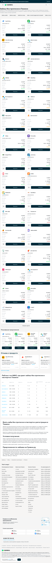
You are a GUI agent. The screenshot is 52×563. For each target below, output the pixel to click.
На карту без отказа (6, 475)
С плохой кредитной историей (8, 490)
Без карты (30, 473)
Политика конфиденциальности (8, 547)
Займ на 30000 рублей (45, 471)
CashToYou (4, 407)
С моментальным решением (34, 481)
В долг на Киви (18, 506)
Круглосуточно (18, 483)
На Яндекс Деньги (19, 475)
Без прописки (31, 498)
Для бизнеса (30, 500)
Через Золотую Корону (33, 486)
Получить (15, 34)
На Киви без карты (19, 481)
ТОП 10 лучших (5, 498)
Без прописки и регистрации (17, 459)
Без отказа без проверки (7, 477)
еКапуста (4, 385)
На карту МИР (31, 488)
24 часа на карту (18, 500)
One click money (9, 356)
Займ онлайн (5, 15)
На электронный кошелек (33, 496)
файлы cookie (14, 555)
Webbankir (4, 398)
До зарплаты (4, 404)
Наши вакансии (39, 547)
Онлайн (3, 473)
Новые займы (5, 504)
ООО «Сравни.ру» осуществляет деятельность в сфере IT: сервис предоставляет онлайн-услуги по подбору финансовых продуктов (25, 552)
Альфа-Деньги (28, 356)
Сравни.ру (4, 459)
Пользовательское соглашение (34, 545)
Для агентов (25, 545)
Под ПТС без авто (31, 475)
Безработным (18, 492)
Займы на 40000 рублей (46, 486)
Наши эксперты (32, 547)
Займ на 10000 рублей (45, 479)
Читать (12, 364)
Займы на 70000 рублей (46, 492)
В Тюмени (25, 459)
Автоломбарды (5, 508)
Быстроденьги (5, 388)
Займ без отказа (21, 15)
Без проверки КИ (5, 500)
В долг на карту (5, 506)
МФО (29, 502)
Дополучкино (5, 395)
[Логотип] (26, 550)
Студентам (30, 508)
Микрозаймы (4, 479)
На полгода (30, 506)
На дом (29, 504)
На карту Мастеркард (32, 490)
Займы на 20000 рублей (46, 483)
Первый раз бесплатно (33, 492)
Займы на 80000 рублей (46, 494)
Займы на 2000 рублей (45, 481)
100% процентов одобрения (21, 477)
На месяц (30, 510)
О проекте (4, 545)
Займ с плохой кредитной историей (35, 15)
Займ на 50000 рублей (45, 475)
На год (16, 504)
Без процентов (5, 483)
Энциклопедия (19, 547)
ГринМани (4, 401)
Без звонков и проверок (33, 469)
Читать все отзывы (5, 370)
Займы (8, 459)
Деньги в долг (5, 492)
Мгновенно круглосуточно (7, 486)
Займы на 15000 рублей (46, 484)
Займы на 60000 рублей (46, 490)
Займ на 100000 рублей (46, 469)
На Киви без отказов (19, 473)
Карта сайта (25, 547)
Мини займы (31, 479)
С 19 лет (30, 512)
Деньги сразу (5, 414)
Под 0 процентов (5, 496)
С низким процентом (32, 494)
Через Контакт (31, 471)
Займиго (3, 392)
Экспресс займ (5, 494)
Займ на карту (13, 15)
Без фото (17, 494)
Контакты (9, 545)
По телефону (30, 477)
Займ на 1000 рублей (45, 473)
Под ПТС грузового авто (33, 484)
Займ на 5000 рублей (45, 477)
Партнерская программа (17, 545)
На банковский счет (19, 502)
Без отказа (4, 488)
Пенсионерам (18, 496)
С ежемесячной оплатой (20, 498)
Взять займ (4, 471)
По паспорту (18, 490)
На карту (3, 469)
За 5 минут (17, 486)
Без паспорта (18, 488)
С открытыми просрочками (21, 479)
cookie (9, 559)
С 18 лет (17, 469)
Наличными (30, 483)
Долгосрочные (5, 502)
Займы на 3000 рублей (45, 488)
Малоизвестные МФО (20, 471)
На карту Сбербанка (19, 484)
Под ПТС (3, 484)
